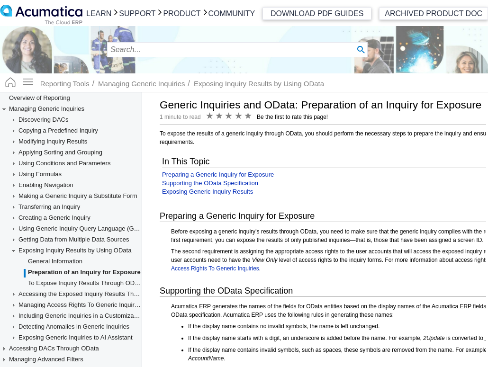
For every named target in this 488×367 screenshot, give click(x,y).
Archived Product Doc (433, 13)
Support (137, 13)
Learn (98, 13)
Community (231, 13)
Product (181, 13)
